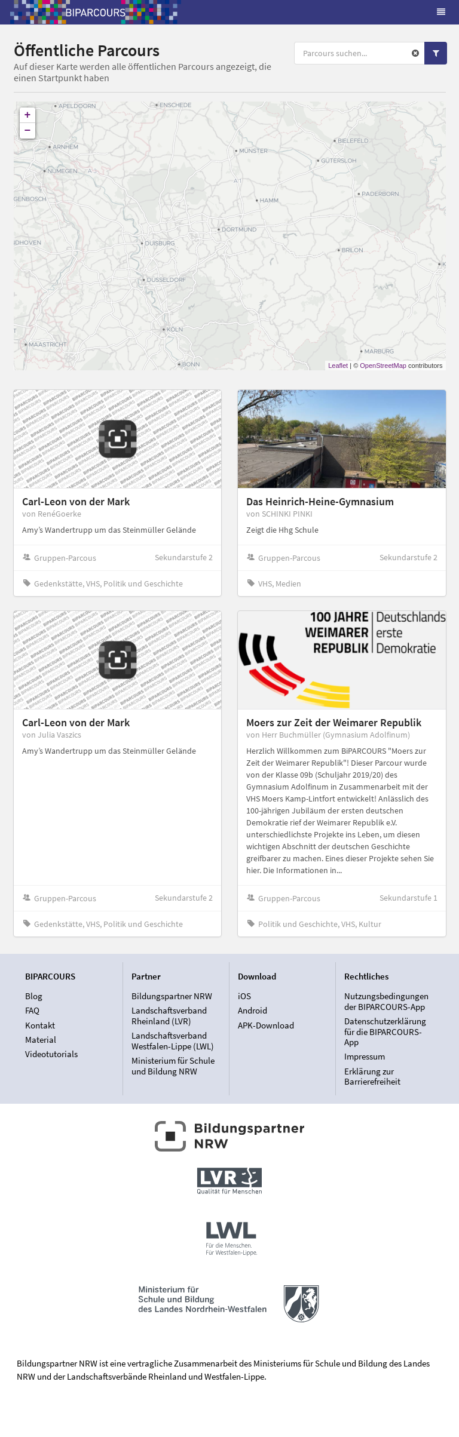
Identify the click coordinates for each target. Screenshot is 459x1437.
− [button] (28, 131)
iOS (244, 996)
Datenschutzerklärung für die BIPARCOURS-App (385, 1031)
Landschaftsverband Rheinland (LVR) (169, 1016)
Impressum (364, 1056)
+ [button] (28, 115)
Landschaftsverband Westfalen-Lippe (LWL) (172, 1041)
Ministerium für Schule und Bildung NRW (173, 1065)
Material (40, 1039)
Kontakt (40, 1025)
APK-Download (266, 1025)
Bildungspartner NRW (171, 996)
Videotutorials (51, 1054)
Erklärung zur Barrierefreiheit (372, 1076)
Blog (33, 996)
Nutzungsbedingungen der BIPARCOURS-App (386, 1001)
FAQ (32, 1010)
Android (252, 1010)
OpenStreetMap (383, 365)
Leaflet (338, 365)
